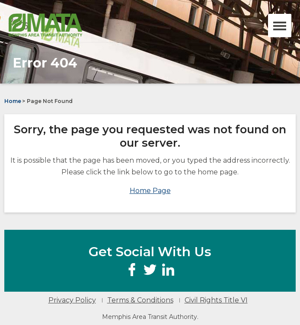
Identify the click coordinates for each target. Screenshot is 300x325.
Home (12, 101)
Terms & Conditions (140, 300)
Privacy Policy (72, 300)
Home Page (150, 191)
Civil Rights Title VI (216, 300)
